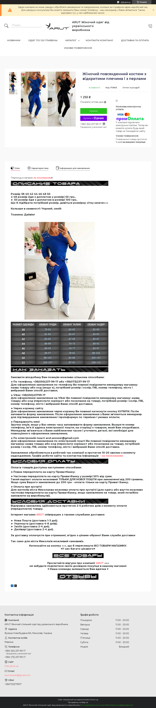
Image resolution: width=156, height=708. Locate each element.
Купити (94, 111)
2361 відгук (126, 2)
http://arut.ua (11, 666)
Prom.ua (94, 699)
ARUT (40, 514)
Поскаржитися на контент (93, 705)
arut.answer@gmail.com (17, 675)
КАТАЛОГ (70, 40)
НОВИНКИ (13, 40)
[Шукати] (6, 26)
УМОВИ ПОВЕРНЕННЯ (78, 47)
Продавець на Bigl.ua (78, 702)
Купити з (93, 118)
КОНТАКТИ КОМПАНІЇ (99, 40)
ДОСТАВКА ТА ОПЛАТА (135, 40)
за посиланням (112, 455)
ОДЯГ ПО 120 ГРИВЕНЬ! (42, 40)
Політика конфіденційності (120, 705)
